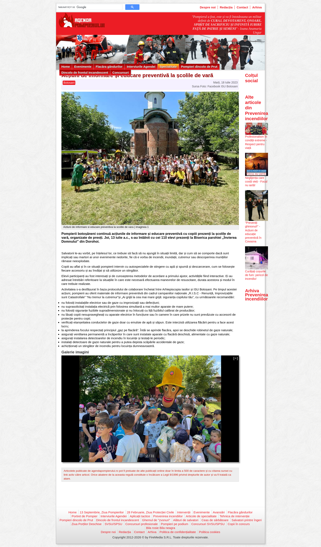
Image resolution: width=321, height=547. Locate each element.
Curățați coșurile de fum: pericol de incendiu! (256, 275)
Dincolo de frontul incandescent (84, 72)
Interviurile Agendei (141, 66)
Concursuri (120, 72)
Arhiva (257, 7)
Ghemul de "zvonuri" (156, 520)
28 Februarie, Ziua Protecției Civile (150, 512)
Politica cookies (209, 532)
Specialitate (168, 66)
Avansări (219, 512)
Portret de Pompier (84, 516)
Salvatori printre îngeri (247, 520)
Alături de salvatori (185, 520)
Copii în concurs (239, 524)
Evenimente (82, 66)
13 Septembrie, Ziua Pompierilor (102, 512)
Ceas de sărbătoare (214, 520)
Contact (242, 7)
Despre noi (208, 7)
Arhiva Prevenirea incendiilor (256, 294)
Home (65, 66)
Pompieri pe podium (174, 524)
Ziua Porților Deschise (86, 524)
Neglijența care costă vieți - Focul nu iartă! (256, 181)
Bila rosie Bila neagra (160, 528)
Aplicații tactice (140, 516)
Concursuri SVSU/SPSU (208, 524)
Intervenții (183, 512)
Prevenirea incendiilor (168, 516)
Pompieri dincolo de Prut (199, 66)
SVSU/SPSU (113, 524)
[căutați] (89, 7)
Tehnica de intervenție (235, 516)
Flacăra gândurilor (109, 66)
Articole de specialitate (201, 516)
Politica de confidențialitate (177, 532)
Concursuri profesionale (141, 524)
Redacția (226, 7)
